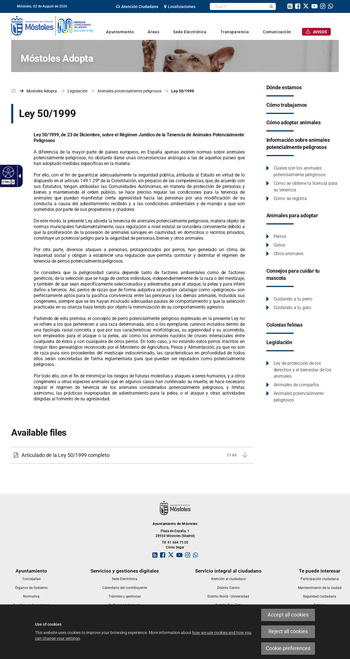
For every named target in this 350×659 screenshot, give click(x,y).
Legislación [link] (78, 91)
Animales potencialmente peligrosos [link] (129, 91)
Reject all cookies (288, 631)
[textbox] (238, 6)
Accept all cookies (288, 615)
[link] (137, 6)
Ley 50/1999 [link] (182, 91)
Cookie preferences (288, 648)
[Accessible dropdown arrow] (18, 176)
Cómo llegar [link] (175, 547)
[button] (271, 6)
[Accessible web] (7, 172)
